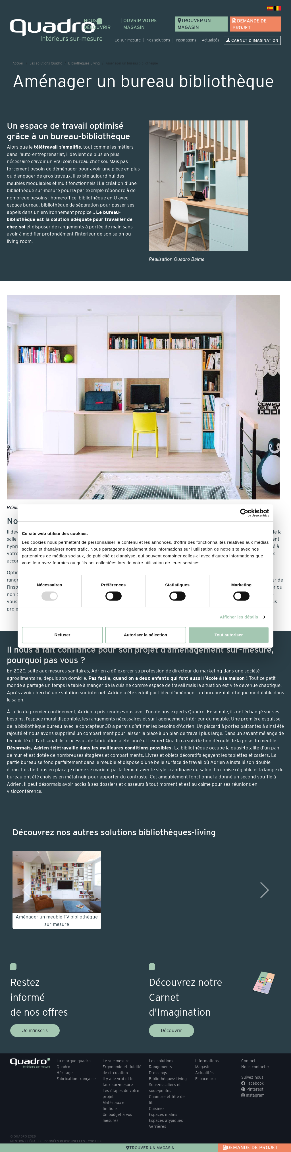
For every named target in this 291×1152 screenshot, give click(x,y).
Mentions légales (25, 1141)
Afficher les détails (239, 616)
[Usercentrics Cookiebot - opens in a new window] (244, 513)
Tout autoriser (229, 634)
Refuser (62, 634)
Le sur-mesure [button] (128, 40)
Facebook (252, 1083)
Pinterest (252, 1089)
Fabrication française (76, 1078)
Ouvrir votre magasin (140, 24)
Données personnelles (64, 1141)
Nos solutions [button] (158, 40)
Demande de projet (249, 24)
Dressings (158, 1072)
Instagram (253, 1095)
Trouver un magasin (194, 24)
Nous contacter (255, 1066)
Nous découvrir (97, 24)
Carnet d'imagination (252, 40)
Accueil (18, 63)
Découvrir (171, 1030)
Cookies (94, 1141)
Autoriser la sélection (145, 634)
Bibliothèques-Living (84, 63)
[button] (24, 890)
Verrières (157, 1126)
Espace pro (205, 1078)
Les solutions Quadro (46, 63)
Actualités (210, 40)
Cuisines (157, 1108)
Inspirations (186, 40)
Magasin (203, 1066)
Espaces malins (163, 1114)
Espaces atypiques (166, 1120)
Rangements (160, 1066)
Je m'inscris (35, 1030)
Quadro (63, 1066)
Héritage (65, 1072)
